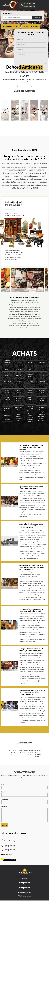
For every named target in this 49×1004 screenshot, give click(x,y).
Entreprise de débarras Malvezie (37, 753)
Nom (24, 786)
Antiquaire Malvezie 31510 (29, 752)
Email (24, 794)
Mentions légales (24, 892)
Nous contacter (31, 26)
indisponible (29, 3)
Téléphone (24, 801)
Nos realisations (10, 26)
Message (24, 813)
